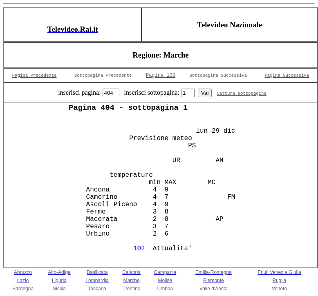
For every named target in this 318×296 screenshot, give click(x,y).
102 (139, 248)
